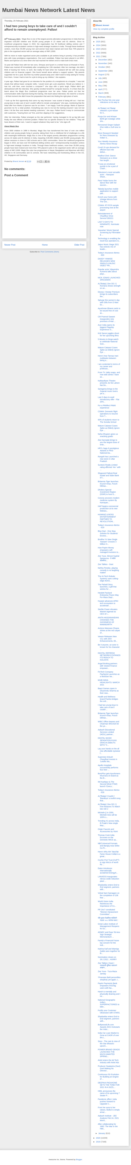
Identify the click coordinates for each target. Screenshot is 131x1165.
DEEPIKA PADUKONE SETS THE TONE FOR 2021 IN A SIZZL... (109, 1085)
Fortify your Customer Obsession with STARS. (109, 1011)
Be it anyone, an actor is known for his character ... (109, 647)
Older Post (79, 245)
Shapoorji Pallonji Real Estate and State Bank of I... (108, 475)
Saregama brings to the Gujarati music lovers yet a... (108, 391)
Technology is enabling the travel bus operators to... (109, 239)
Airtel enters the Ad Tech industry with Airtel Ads (108, 1061)
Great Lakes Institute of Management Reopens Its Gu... (108, 926)
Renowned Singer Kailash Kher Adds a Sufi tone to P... (109, 127)
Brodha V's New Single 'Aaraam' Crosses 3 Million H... (107, 541)
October (102, 67)
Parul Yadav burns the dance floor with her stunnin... (107, 182)
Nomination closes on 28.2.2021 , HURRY (107, 958)
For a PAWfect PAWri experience (107, 406)
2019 (98, 1142)
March (101, 93)
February (102, 97)
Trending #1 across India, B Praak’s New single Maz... (108, 823)
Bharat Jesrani (102, 25)
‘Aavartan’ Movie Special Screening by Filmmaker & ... (109, 232)
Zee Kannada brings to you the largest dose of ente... (108, 442)
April (100, 89)
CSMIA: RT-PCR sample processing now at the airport (108, 207)
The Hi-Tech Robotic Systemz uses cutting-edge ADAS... (108, 578)
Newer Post (9, 245)
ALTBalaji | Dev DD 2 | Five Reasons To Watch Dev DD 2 (109, 806)
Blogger (79, 1159)
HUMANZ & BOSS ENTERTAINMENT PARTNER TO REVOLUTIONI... (107, 517)
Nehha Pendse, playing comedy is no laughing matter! (108, 570)
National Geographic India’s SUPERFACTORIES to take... (108, 1003)
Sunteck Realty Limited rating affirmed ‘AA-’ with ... (109, 467)
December (103, 60)
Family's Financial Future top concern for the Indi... (108, 942)
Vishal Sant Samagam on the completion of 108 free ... (108, 895)
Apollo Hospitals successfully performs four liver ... (108, 767)
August (101, 74)
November (103, 63)
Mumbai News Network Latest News (48, 10)
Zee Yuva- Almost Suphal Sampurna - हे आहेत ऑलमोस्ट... (108, 558)
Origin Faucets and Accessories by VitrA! (108, 830)
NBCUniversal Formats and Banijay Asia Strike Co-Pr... (108, 845)
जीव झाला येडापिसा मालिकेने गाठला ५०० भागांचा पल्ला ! (108, 919)
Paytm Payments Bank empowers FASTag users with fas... (107, 985)
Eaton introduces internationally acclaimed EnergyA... (108, 870)
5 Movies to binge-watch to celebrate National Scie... (108, 341)
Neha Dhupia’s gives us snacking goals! (108, 435)
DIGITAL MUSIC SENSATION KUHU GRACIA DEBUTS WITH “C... (107, 741)
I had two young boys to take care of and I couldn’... (108, 707)
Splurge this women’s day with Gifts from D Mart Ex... (109, 302)
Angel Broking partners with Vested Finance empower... (107, 665)
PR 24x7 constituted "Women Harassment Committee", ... (108, 912)
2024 (98, 45)
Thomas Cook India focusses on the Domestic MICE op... (107, 837)
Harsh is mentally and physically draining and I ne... (109, 994)
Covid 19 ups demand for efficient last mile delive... (108, 149)
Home (45, 245)
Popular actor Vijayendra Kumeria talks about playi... (108, 271)
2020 (98, 1138)
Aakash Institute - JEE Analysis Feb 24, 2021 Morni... (108, 1118)
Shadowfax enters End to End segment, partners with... (108, 887)
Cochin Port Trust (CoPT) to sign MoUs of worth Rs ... (108, 862)
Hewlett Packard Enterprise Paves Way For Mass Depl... (108, 595)
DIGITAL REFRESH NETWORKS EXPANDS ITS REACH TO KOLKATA (109, 656)
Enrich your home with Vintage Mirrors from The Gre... (107, 199)
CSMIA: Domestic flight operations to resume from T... (108, 413)
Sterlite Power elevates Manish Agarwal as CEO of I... (107, 611)
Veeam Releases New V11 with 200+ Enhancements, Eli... (107, 638)
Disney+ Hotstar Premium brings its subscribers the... (109, 294)
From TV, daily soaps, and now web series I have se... (109, 374)
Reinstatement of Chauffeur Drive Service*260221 (105, 216)
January (102, 1133)
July (100, 78)
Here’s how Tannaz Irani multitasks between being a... (108, 358)
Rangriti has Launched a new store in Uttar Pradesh (108, 459)
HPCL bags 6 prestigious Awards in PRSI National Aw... (108, 450)
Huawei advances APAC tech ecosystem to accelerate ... (108, 603)
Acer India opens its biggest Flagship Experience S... (106, 327)
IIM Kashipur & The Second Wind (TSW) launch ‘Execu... (107, 784)
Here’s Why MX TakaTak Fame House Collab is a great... (109, 854)
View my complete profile (103, 29)
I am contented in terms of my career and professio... (109, 366)
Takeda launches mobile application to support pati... (108, 191)
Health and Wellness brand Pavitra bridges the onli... (108, 699)
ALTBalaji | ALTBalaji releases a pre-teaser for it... (108, 110)
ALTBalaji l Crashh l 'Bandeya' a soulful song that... (109, 798)
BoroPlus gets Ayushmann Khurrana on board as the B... (109, 775)
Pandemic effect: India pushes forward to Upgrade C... (107, 1101)
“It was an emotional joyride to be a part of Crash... (108, 166)
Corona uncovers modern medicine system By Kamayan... (108, 500)
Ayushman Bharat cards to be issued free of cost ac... (109, 310)
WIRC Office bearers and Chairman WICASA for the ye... (108, 724)
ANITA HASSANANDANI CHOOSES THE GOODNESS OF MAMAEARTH (108, 620)
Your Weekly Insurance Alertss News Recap (107, 142)
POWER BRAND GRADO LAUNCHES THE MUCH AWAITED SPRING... (109, 1052)
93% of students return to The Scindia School (108, 421)
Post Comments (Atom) (50, 252)
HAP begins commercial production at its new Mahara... (108, 508)
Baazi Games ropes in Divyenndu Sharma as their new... (108, 690)
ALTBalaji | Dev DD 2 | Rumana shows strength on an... (109, 286)
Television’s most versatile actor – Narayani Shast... (109, 174)
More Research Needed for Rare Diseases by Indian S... (108, 135)
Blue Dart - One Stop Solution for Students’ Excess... (108, 533)
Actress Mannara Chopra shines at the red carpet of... (109, 630)
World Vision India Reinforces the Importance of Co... (107, 903)
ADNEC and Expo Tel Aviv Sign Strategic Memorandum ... (109, 934)
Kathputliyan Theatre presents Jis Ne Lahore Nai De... (109, 383)
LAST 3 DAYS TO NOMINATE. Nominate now (108, 224)
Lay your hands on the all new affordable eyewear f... (109, 751)
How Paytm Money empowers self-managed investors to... (109, 550)
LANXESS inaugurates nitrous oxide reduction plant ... (108, 879)
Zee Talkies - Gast (105, 564)
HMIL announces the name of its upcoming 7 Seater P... (109, 1093)
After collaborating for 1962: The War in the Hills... (108, 1126)
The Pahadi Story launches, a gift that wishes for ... (107, 586)
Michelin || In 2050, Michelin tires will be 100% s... (107, 814)
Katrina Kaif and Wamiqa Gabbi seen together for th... (109, 951)
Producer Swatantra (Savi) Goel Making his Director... (109, 1068)
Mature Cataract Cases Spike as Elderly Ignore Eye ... (109, 349)
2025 (98, 42)
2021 (98, 56)
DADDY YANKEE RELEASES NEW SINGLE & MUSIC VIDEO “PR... (106, 262)
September (103, 71)
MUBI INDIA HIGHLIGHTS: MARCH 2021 (109, 682)
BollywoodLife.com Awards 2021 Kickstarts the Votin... (109, 1027)
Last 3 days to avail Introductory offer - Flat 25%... (108, 399)
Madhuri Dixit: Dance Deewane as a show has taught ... (107, 158)
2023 (98, 49)
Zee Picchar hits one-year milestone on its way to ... (109, 102)
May (100, 86)
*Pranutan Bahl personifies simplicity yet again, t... (109, 978)
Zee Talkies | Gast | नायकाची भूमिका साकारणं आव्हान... (107, 965)
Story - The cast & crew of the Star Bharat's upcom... (109, 1043)
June (100, 82)
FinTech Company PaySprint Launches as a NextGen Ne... (109, 674)
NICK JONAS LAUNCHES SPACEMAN (109, 279)
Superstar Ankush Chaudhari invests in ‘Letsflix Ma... (107, 759)
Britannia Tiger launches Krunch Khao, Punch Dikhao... (108, 483)
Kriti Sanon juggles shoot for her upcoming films (108, 334)
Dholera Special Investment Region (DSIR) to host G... (107, 492)
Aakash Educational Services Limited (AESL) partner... (106, 732)
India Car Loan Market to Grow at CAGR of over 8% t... (108, 1035)
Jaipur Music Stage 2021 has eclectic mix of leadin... (108, 246)
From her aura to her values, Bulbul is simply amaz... (109, 1109)
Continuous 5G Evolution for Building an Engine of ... (108, 1076)
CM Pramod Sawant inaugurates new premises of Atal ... (107, 319)
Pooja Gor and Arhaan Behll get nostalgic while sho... (109, 118)
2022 (98, 53)
